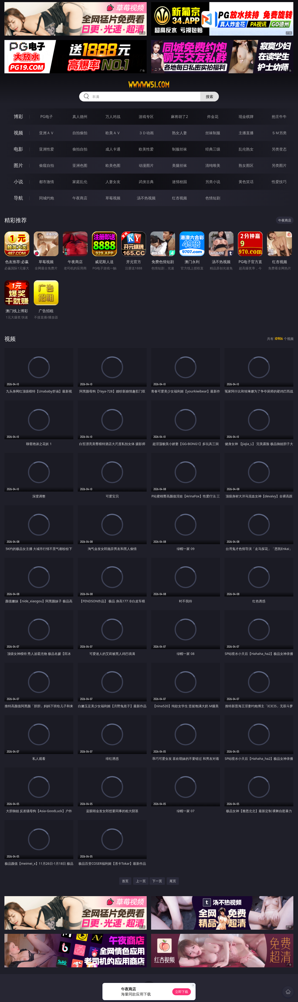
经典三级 (212, 149)
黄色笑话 (246, 181)
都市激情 (46, 181)
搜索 (209, 96)
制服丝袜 (179, 149)
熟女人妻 (179, 132)
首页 (125, 881)
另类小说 (212, 181)
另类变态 (279, 149)
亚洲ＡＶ (46, 132)
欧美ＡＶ (112, 132)
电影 (18, 149)
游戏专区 (146, 116)
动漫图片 (146, 165)
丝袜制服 (212, 132)
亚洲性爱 (46, 149)
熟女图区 (246, 165)
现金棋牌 (246, 116)
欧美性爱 (146, 149)
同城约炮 (46, 198)
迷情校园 (179, 181)
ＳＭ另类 (279, 132)
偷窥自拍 (46, 165)
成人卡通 (112, 149)
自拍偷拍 (79, 132)
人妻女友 (112, 181)
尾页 (172, 881)
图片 (18, 165)
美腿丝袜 (179, 165)
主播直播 (246, 132)
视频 (18, 133)
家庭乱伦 (79, 181)
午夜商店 (79, 198)
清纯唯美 (212, 165)
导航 (18, 198)
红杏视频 (179, 198)
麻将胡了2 (179, 116)
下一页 (157, 881)
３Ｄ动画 (146, 132)
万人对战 (112, 116)
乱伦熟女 (246, 149)
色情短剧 (212, 198)
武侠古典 (146, 181)
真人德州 (79, 116)
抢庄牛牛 (279, 116)
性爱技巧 (279, 181)
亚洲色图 (79, 165)
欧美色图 (112, 165)
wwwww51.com (148, 84)
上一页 (141, 881)
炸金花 (212, 116)
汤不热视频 (146, 198)
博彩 (18, 116)
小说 (18, 181)
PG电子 (46, 116)
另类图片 (279, 165)
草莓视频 (112, 198)
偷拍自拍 (79, 149)
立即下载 (181, 991)
